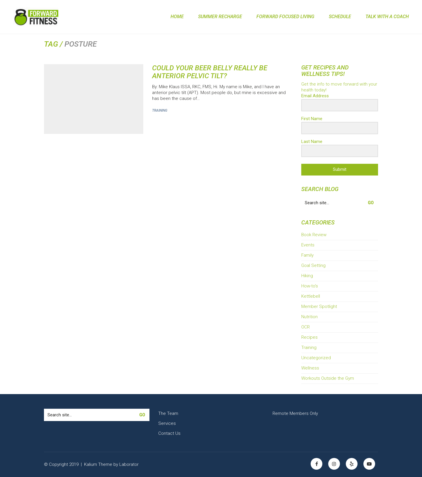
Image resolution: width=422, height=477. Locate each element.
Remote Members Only (295, 413)
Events (307, 245)
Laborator (129, 464)
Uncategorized (316, 357)
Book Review (313, 234)
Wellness (310, 368)
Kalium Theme (98, 464)
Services (167, 423)
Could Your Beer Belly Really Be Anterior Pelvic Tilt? (209, 72)
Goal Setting (313, 265)
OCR (305, 327)
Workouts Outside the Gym (327, 378)
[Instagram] (334, 464)
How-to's (309, 286)
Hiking (307, 275)
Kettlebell (310, 296)
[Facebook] (316, 464)
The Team (168, 413)
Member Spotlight (319, 306)
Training (159, 110)
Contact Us (169, 433)
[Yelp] (352, 464)
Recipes (309, 337)
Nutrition (309, 316)
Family (307, 255)
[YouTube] (369, 464)
